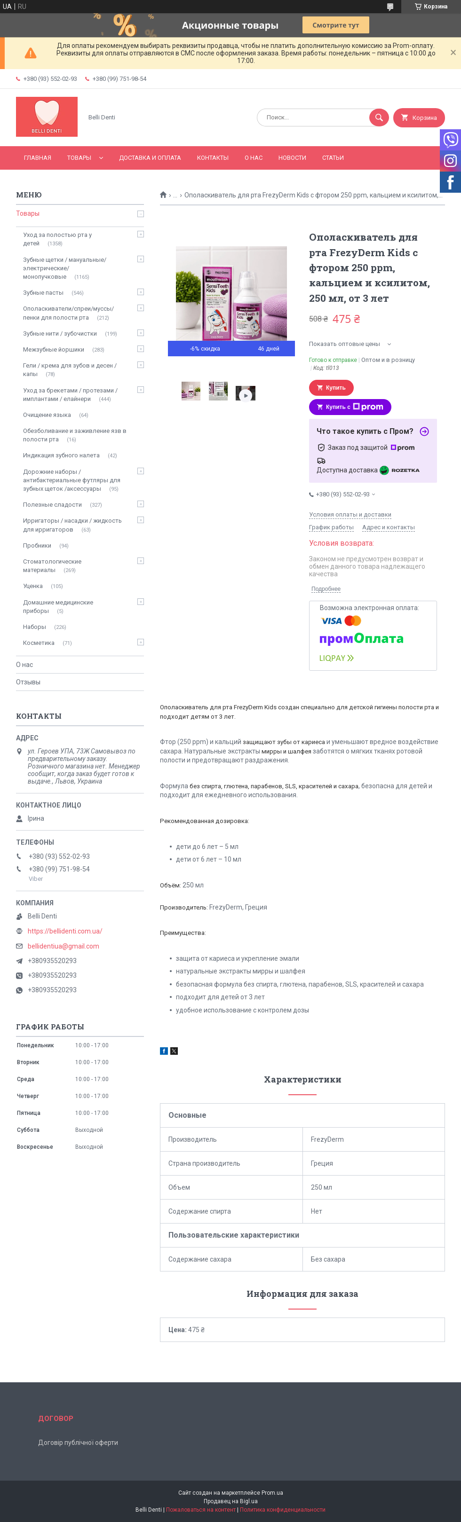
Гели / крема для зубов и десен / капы (70, 369)
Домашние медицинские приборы (58, 606)
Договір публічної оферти (78, 1442)
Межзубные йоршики (53, 349)
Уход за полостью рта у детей (57, 239)
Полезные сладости (52, 504)
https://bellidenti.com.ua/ (65, 931)
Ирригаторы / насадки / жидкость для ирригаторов (72, 525)
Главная (37, 157)
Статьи (333, 157)
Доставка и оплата (150, 157)
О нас (253, 157)
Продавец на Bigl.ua (231, 1501)
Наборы (34, 626)
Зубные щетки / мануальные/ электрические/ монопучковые (64, 268)
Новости (292, 157)
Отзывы (28, 682)
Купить (336, 387)
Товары (79, 157)
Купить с (354, 407)
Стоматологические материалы (52, 565)
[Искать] (379, 117)
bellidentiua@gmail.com (63, 946)
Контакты (213, 157)
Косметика (39, 642)
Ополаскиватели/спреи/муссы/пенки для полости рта (68, 313)
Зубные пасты (43, 292)
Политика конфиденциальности (283, 1509)
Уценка (33, 585)
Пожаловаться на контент (201, 1509)
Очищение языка (47, 414)
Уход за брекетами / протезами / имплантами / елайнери (70, 394)
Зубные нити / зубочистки (60, 333)
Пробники (37, 545)
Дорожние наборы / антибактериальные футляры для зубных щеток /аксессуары (71, 480)
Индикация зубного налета (61, 455)
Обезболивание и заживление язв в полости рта (75, 435)
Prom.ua (272, 1493)
